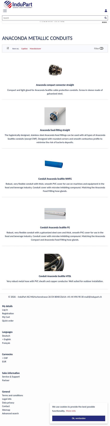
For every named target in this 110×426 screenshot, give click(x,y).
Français (6, 343)
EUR (4, 361)
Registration (8, 313)
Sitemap (6, 409)
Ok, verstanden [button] (79, 418)
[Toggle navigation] (5, 11)
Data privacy (8, 402)
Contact (6, 406)
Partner (5, 380)
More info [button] (71, 410)
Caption (24, 48)
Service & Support (11, 376)
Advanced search (10, 413)
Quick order (8, 320)
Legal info (6, 398)
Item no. (15, 48)
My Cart (6, 317)
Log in (5, 309)
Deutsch (6, 335)
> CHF (5, 358)
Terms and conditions (12, 395)
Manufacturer (35, 48)
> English (6, 339)
